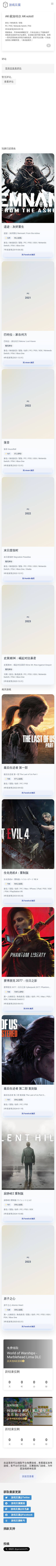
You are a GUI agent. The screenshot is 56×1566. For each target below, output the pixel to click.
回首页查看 (28, 1476)
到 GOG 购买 (28, 1009)
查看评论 (8, 81)
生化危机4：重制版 (16, 872)
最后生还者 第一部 (16, 767)
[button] (52, 4)
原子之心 (9, 1298)
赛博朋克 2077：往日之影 (20, 980)
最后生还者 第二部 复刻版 (20, 1088)
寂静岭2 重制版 (14, 1193)
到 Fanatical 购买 (28, 255)
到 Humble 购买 (28, 578)
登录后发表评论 (13, 68)
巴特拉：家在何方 (15, 334)
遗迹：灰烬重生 (14, 226)
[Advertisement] (28, 116)
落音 (7, 442)
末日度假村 (11, 550)
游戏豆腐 (11, 4)
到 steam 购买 (28, 363)
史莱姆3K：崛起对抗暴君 (20, 658)
